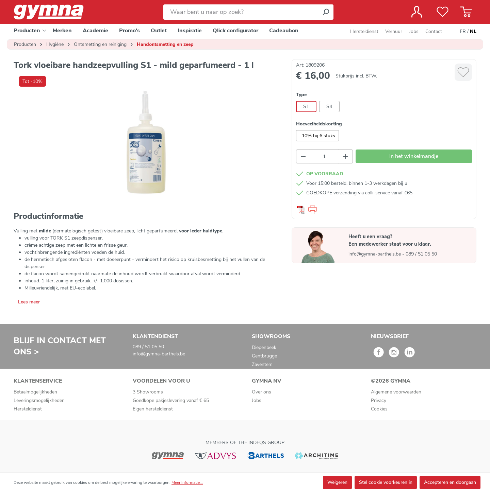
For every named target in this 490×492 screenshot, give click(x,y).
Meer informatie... (187, 482)
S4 (329, 106)
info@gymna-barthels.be (375, 254)
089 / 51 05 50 (421, 254)
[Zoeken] (325, 12)
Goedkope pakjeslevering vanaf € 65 (171, 400)
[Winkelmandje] (466, 12)
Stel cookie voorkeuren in (385, 482)
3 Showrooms (148, 392)
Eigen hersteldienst (153, 409)
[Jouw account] (416, 12)
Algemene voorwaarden (396, 392)
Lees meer (29, 302)
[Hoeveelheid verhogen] (346, 156)
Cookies (379, 409)
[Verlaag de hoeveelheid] (303, 156)
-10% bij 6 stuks (317, 136)
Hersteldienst (364, 31)
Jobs (414, 31)
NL (473, 31)
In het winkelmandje (413, 156)
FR (463, 31)
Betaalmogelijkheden (35, 392)
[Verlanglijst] (442, 12)
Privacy (378, 400)
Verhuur (393, 31)
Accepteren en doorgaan (450, 482)
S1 (306, 106)
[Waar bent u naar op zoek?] (240, 12)
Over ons (261, 392)
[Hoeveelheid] (324, 156)
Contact (433, 31)
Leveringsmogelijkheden (39, 400)
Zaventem (262, 364)
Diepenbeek (264, 347)
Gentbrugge (264, 356)
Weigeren (337, 482)
